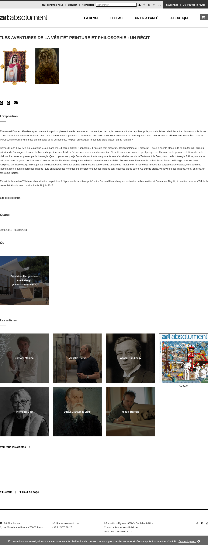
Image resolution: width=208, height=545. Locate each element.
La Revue (91, 18)
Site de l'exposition (10, 197)
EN (159, 4)
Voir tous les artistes (15, 447)
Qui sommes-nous (52, 4)
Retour (6, 491)
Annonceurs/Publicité (126, 527)
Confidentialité (143, 523)
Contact (72, 4)
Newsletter (88, 4)
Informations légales (115, 523)
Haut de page (29, 491)
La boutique (178, 18)
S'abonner (172, 4)
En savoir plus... (187, 541)
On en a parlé (146, 18)
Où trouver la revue (194, 4)
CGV (130, 523)
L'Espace (117, 18)
